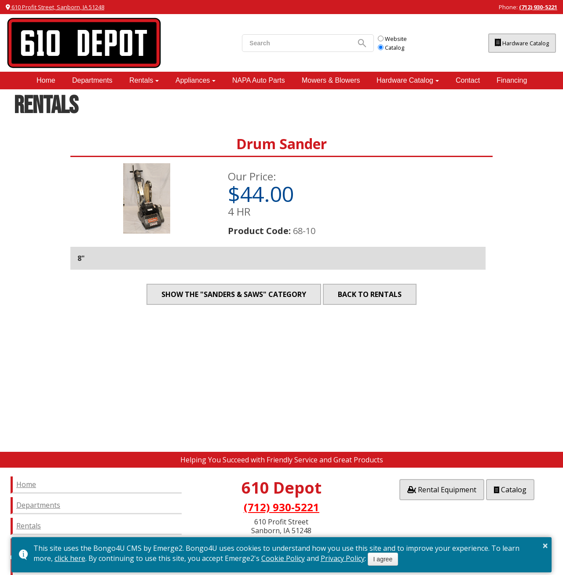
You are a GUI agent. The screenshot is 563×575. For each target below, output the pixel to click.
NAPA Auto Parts (258, 80)
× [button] (545, 545)
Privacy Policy (343, 558)
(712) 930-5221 (538, 7)
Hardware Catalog (514, 43)
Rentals (141, 80)
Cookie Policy (283, 558)
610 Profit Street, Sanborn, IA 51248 (55, 7)
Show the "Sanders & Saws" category (233, 294)
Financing (512, 80)
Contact (468, 80)
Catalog (383, 47)
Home (46, 80)
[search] (289, 43)
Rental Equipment (441, 489)
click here (70, 558)
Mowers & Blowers (331, 80)
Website (384, 39)
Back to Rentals (370, 294)
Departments (92, 80)
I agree (383, 559)
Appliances (192, 80)
